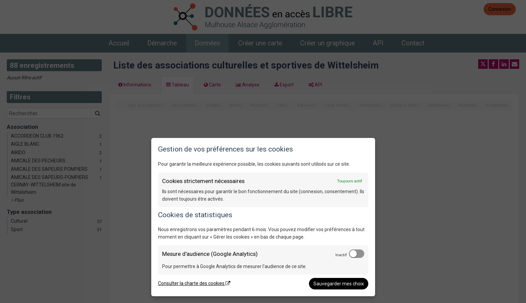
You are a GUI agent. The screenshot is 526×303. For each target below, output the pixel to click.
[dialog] (263, 217)
